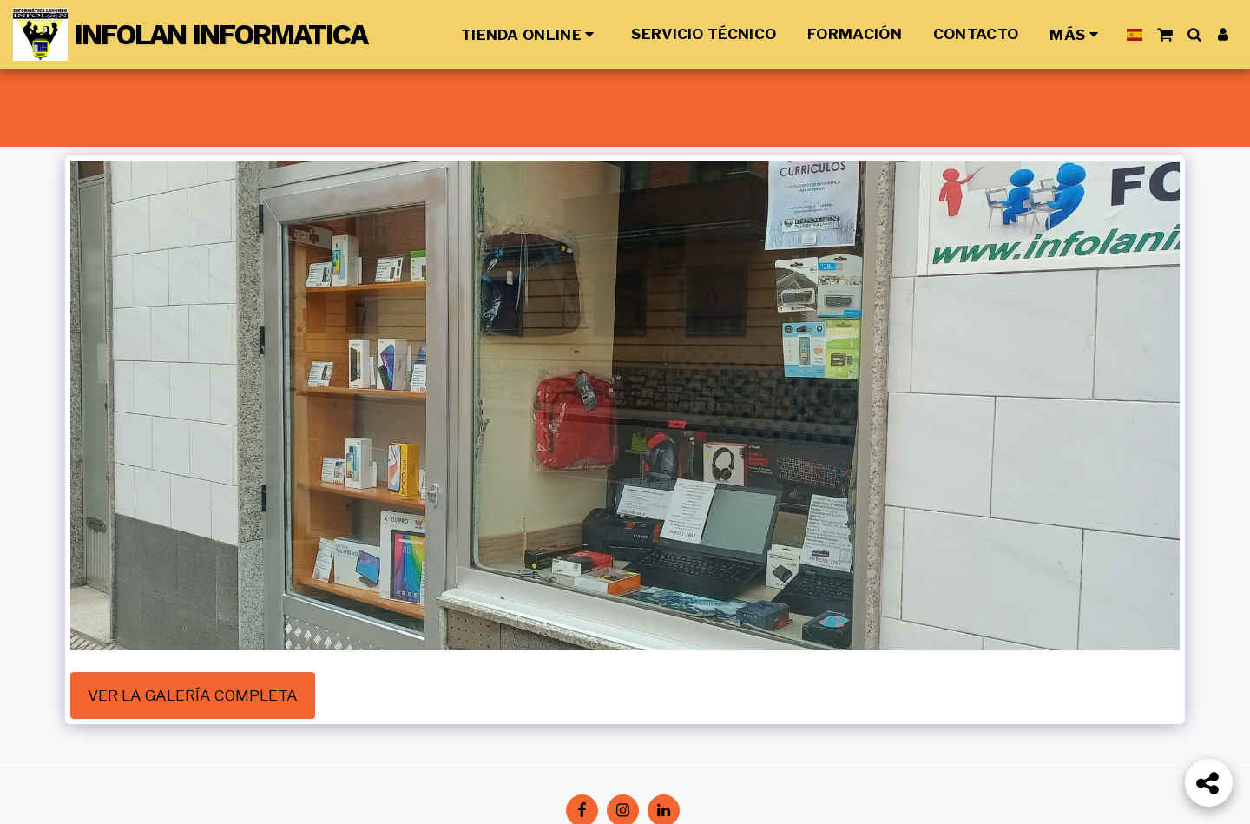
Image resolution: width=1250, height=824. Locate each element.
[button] (1164, 34)
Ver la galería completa (193, 695)
